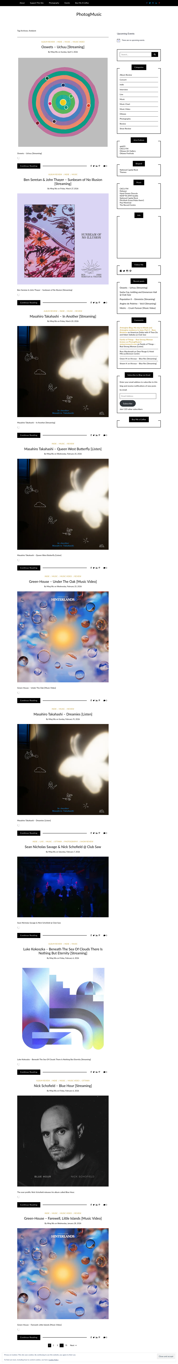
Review (78, 311)
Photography (54, 3)
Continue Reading (28, 166)
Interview (124, 89)
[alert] (139, 40)
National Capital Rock (129, 170)
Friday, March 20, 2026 (69, 321)
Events (67, 3)
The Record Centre (128, 205)
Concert (123, 79)
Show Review (86, 841)
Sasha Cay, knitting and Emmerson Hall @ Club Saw (138, 293)
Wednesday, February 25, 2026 (69, 454)
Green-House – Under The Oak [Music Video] (63, 581)
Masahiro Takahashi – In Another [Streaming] (63, 316)
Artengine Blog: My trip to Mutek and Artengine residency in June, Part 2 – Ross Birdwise (138, 329)
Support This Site (37, 3)
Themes (123, 172)
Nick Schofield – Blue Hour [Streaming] (63, 1086)
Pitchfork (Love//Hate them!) (132, 200)
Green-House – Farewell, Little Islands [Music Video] (63, 1218)
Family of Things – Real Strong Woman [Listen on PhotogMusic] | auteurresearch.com (136, 341)
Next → (73, 1345)
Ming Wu (54, 52)
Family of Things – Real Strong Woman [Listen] (137, 345)
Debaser (123, 191)
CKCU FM (124, 148)
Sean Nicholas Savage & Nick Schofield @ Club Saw (63, 847)
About (22, 3)
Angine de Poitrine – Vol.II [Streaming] (138, 303)
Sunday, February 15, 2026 (69, 719)
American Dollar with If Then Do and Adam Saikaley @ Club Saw (139, 333)
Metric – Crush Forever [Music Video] (138, 308)
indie (59, 42)
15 (66, 1345)
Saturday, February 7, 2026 (69, 852)
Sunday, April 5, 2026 (69, 52)
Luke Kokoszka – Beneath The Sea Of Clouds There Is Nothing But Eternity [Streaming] (62, 951)
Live (42, 841)
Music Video (79, 42)
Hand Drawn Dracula (129, 193)
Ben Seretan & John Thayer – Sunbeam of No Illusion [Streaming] (63, 182)
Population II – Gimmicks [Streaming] (137, 299)
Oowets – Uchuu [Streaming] (62, 47)
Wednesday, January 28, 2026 (69, 1223)
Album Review (48, 42)
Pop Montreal (125, 202)
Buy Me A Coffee (82, 3)
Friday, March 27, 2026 (69, 188)
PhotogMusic (89, 14)
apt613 (122, 146)
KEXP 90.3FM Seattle (129, 196)
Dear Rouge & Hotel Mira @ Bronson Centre (137, 352)
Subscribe (127, 403)
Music (67, 42)
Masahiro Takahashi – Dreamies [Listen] (63, 714)
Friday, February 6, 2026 (69, 958)
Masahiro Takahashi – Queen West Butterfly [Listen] (63, 449)
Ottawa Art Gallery (128, 151)
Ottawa (58, 841)
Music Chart (125, 104)
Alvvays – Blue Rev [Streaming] (143, 358)
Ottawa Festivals (127, 153)
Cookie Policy (53, 1360)
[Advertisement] (140, 238)
